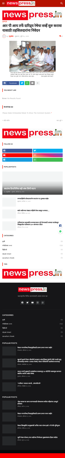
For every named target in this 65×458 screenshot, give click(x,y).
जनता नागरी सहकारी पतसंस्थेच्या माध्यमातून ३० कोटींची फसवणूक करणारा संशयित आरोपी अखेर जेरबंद (39, 372)
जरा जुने (59, 120)
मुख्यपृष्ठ (4, 21)
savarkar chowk (32, 258)
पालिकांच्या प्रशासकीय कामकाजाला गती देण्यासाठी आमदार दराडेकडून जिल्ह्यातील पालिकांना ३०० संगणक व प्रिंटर (38, 223)
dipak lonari (32, 254)
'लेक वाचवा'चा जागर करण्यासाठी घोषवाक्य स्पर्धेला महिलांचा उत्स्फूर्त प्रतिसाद (37, 403)
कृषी (32, 241)
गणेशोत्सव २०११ (32, 245)
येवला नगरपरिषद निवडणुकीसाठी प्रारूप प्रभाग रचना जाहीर (34, 348)
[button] (3, 3)
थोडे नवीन (7, 120)
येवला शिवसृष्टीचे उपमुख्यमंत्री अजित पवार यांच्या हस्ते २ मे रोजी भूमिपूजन (38, 425)
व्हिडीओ (32, 250)
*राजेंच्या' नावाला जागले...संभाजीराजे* (29, 383)
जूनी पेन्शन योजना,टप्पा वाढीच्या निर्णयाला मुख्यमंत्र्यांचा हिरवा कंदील (37, 437)
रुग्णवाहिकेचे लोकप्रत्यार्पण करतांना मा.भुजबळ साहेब (32, 199)
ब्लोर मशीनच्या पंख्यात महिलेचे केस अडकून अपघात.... (33, 210)
